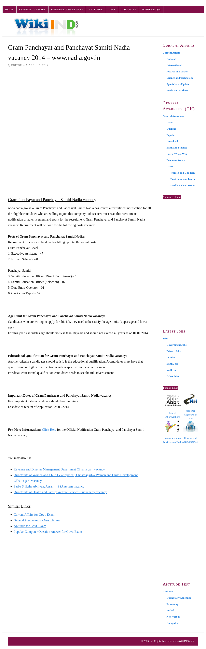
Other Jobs (173, 376)
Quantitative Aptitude (179, 597)
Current (171, 128)
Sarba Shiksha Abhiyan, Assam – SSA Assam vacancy (49, 486)
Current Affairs (32, 9)
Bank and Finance (177, 147)
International (174, 65)
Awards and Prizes (177, 71)
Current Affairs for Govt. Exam (34, 514)
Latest (170, 122)
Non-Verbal (173, 616)
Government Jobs (177, 344)
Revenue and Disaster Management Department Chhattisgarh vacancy (59, 469)
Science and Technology (180, 77)
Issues (170, 166)
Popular (171, 135)
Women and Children (182, 172)
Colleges (128, 9)
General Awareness (67, 9)
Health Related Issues (182, 185)
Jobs (112, 9)
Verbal (170, 610)
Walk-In (171, 369)
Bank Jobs (172, 363)
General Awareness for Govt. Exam (37, 520)
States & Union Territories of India (173, 432)
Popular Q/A (151, 9)
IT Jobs (171, 357)
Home (9, 9)
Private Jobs (174, 351)
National (171, 58)
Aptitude (95, 9)
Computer (172, 622)
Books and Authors (177, 90)
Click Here (49, 429)
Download (172, 141)
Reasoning (172, 604)
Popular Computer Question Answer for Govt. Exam (48, 531)
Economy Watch (176, 160)
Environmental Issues (182, 179)
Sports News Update (178, 84)
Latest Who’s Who (177, 153)
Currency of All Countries (190, 432)
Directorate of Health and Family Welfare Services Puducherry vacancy (60, 492)
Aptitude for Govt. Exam (30, 526)
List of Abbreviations (173, 406)
